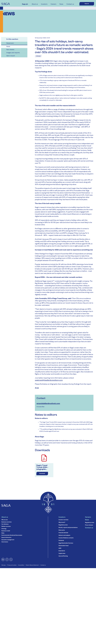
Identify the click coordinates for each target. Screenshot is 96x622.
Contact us (70, 4)
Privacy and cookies (11, 565)
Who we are (5, 519)
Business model (6, 530)
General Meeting (63, 556)
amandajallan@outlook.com (48, 403)
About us (35, 4)
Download (42, 473)
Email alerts (62, 550)
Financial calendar (63, 532)
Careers (53, 4)
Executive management (8, 539)
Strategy (4, 528)
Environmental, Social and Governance (12, 535)
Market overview (6, 526)
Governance (5, 542)
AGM (60, 548)
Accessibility (21, 565)
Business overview (7, 522)
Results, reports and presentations (68, 527)
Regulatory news (63, 525)
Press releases (89, 525)
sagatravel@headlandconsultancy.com (49, 380)
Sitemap (3, 565)
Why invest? (62, 522)
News (61, 4)
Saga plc (25, 4)
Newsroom (10, 43)
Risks (3, 533)
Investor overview (63, 519)
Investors (44, 4)
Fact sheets (10, 49)
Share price (62, 530)
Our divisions (5, 524)
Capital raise (62, 553)
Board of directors (6, 537)
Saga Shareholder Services (66, 543)
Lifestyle (38, 56)
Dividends (61, 540)
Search (87, 3)
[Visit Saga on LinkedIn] (3, 559)
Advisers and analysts (64, 535)
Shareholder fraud (63, 545)
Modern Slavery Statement (32, 565)
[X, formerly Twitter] (10, 559)
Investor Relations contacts (66, 537)
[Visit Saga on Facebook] (6, 559)
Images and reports (13, 52)
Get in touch (10, 56)
